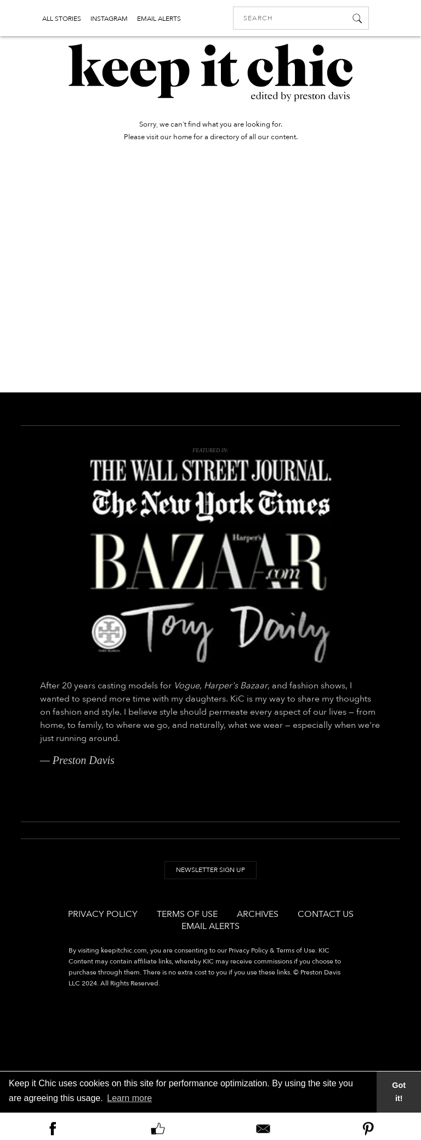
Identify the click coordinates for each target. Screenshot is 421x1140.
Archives (257, 914)
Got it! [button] (399, 1092)
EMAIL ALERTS (159, 18)
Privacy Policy (103, 914)
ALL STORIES (61, 18)
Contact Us (326, 914)
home (182, 137)
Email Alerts (210, 926)
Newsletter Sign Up (210, 869)
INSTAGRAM (109, 18)
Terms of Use (187, 914)
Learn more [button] (129, 1098)
